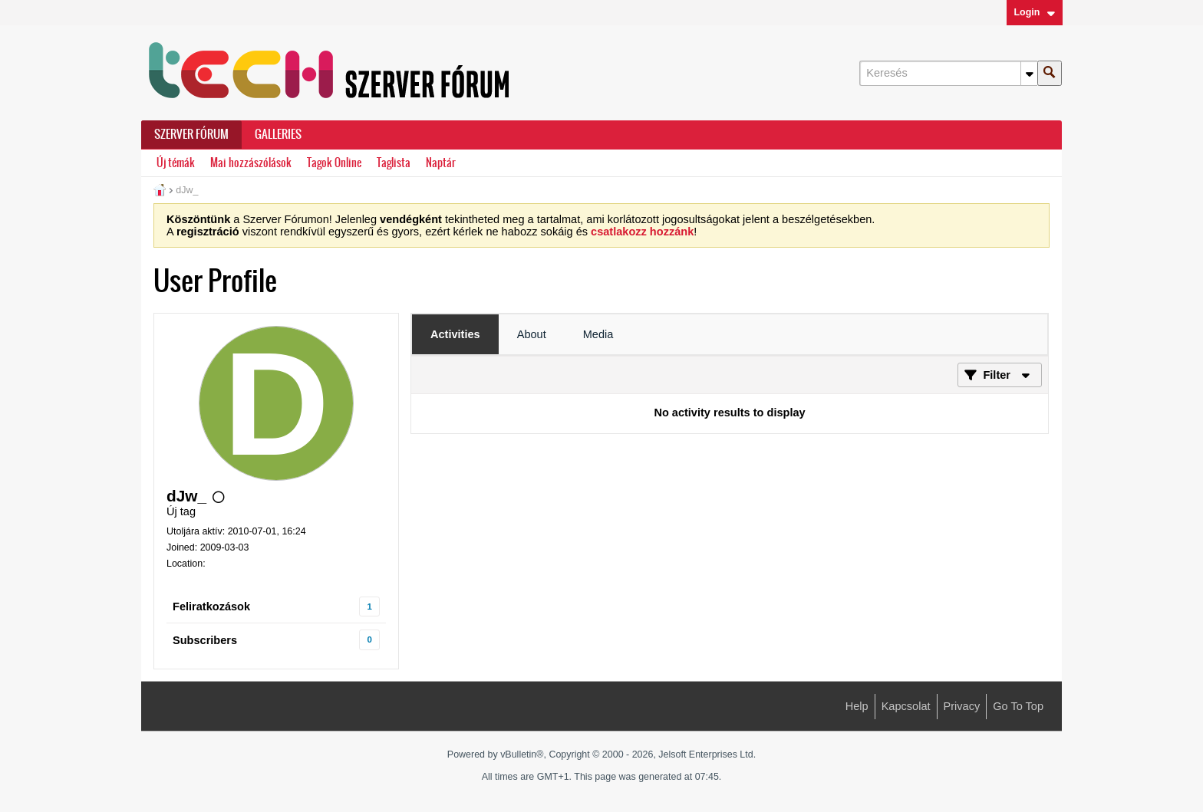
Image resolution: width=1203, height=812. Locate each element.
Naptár (441, 163)
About (531, 334)
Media (598, 334)
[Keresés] (948, 73)
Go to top (1018, 706)
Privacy (962, 706)
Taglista (393, 163)
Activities (455, 334)
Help (856, 706)
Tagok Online (334, 163)
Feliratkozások (211, 606)
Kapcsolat (906, 706)
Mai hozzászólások (251, 163)
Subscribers (205, 640)
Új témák (176, 163)
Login (1034, 12)
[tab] (455, 334)
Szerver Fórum (191, 134)
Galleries (278, 134)
